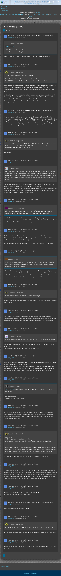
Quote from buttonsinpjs (16, 208)
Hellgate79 (11, 37)
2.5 (13, 14)
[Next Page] (9, 30)
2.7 (19, 14)
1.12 (30, 16)
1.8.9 (46, 14)
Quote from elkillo (14, 386)
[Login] (54, 2)
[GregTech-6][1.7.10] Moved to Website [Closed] (23, 64)
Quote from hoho (13, 168)
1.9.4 (50, 14)
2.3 (10, 14)
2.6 (16, 14)
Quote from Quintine (14, 336)
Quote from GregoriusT (15, 72)
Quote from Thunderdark (16, 43)
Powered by (30, 573)
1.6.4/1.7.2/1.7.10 (38, 14)
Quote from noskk (13, 259)
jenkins (38, 12)
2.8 (22, 14)
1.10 (54, 14)
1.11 (58, 14)
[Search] (49, 2)
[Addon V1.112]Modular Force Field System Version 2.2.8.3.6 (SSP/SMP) (30, 35)
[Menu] (58, 2)
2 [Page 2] (6, 30)
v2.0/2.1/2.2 (3, 14)
